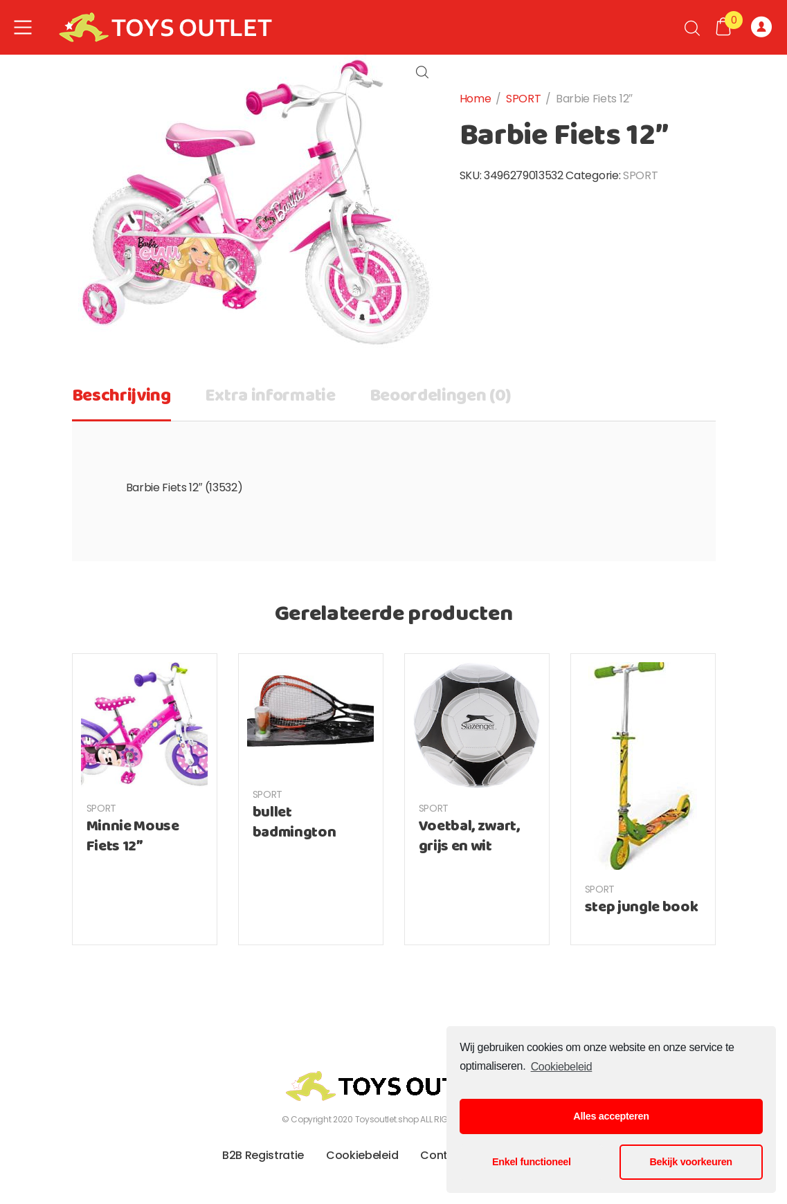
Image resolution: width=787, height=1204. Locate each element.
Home (475, 99)
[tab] (121, 401)
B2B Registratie (263, 1155)
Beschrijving (121, 396)
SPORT (523, 99)
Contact (443, 1155)
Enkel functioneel (531, 1161)
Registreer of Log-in (761, 27)
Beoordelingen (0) (441, 396)
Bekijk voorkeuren (691, 1161)
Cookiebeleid (561, 1067)
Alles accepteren (611, 1116)
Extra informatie (270, 396)
